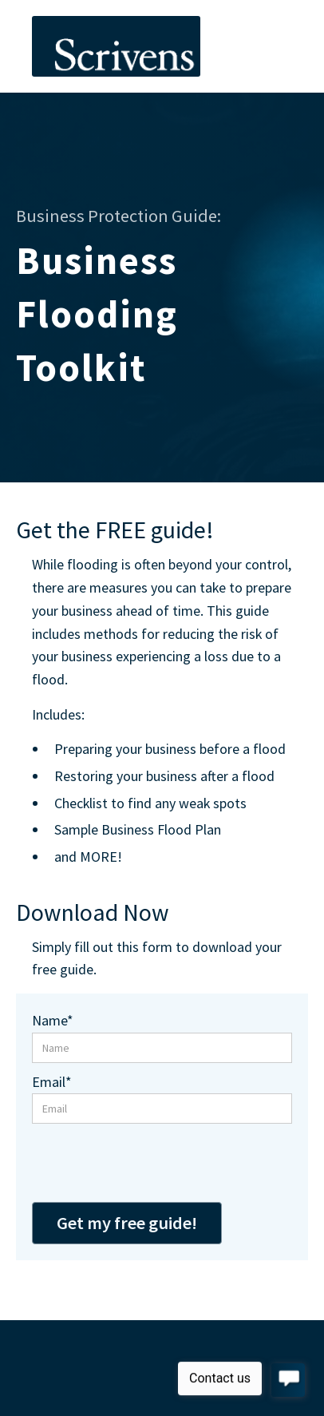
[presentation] (153, 1163)
